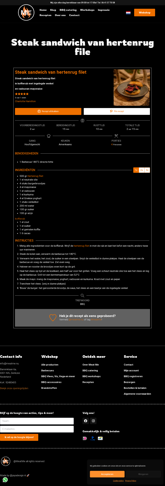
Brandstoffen (49, 388)
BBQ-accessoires (51, 382)
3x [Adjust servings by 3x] (147, 170)
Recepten (88, 382)
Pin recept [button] (117, 111)
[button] (16, 93)
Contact (128, 364)
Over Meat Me (90, 364)
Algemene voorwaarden (137, 393)
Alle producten (49, 364)
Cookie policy (118, 481)
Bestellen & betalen (135, 388)
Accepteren (107, 474)
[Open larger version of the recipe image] (132, 87)
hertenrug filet (81, 246)
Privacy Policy (130, 481)
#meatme (96, 319)
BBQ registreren (133, 376)
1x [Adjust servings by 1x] (136, 170)
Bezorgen (129, 382)
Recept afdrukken (48, 111)
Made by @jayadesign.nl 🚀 (15, 475)
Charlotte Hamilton (25, 101)
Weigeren (143, 474)
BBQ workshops (91, 376)
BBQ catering (90, 370)
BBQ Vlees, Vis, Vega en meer (58, 376)
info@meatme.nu (9, 363)
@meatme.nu (76, 319)
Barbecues (47, 370)
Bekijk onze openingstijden (14, 388)
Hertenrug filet (35, 176)
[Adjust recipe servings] (112, 144)
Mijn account (131, 370)
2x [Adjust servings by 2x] (141, 170)
